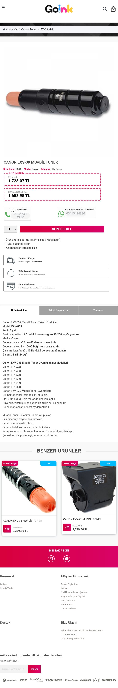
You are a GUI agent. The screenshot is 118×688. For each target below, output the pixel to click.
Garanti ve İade (68, 608)
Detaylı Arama (68, 600)
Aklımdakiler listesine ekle (20, 247)
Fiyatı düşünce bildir (17, 243)
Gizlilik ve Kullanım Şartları (74, 592)
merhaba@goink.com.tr (72, 638)
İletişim (3, 584)
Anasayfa (10, 29)
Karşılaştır (53, 239)
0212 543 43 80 (68, 634)
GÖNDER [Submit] (34, 669)
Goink (35, 169)
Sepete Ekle (62, 229)
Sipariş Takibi (6, 588)
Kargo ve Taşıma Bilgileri (73, 596)
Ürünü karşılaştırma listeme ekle (24, 239)
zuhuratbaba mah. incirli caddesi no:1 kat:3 (82, 630)
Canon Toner (28, 29)
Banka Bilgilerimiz (69, 584)
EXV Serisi (47, 29)
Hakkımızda (66, 604)
